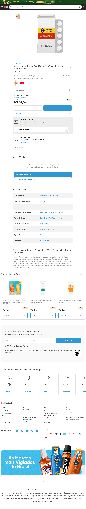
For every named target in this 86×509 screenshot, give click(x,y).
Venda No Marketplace (7, 411)
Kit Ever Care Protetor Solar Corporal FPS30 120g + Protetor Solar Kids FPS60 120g (14, 302)
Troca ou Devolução (49, 420)
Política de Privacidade (72, 412)
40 (6, 310)
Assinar (43, 113)
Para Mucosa (44, 218)
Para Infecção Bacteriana (55, 212)
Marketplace (47, 422)
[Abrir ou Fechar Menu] (2, 7)
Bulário (3, 420)
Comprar (57, 108)
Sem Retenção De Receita (48, 229)
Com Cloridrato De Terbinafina (49, 195)
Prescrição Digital (27, 419)
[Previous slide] (80, 274)
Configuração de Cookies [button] (72, 419)
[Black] (34, 2)
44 (61, 310)
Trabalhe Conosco (6, 413)
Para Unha (59, 218)
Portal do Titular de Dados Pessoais (75, 415)
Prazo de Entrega (49, 415)
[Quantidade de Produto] (28, 108)
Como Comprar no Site (50, 411)
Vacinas (25, 412)
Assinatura (26, 422)
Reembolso (47, 417)
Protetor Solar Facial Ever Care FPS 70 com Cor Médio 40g (42, 301)
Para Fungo (43, 212)
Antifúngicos (44, 223)
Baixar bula (43, 90)
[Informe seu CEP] (40, 147)
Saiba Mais (23, 124)
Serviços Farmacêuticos (29, 417)
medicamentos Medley (43, 174)
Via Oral (42, 201)
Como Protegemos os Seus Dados (75, 417)
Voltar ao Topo (43, 482)
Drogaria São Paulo (20, 97)
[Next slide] (83, 274)
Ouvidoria (3, 415)
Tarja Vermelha (44, 207)
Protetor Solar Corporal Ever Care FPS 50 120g (70, 301)
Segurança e (75, 409)
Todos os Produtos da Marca (43, 180)
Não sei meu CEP (25, 142)
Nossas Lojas (4, 417)
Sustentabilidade (5, 422)
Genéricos (43, 235)
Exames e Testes (27, 415)
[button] (17, 16)
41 (33, 310)
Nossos (32, 409)
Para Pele (52, 218)
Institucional (5, 408)
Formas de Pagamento (50, 413)
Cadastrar (68, 340)
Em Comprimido (45, 240)
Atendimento (49, 408)
